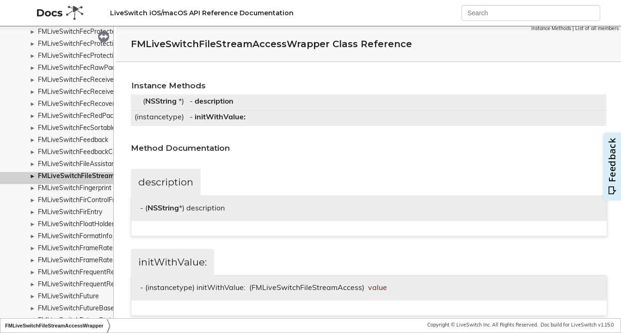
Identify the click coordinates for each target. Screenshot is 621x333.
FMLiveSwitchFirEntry (70, 212)
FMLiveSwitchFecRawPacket (81, 68)
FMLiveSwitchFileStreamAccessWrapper (101, 176)
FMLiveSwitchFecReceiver (77, 92)
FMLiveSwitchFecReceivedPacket (88, 80)
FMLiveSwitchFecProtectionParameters (96, 56)
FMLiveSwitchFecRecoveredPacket (90, 104)
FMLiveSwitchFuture (68, 296)
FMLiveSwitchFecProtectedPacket (89, 32)
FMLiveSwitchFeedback (73, 140)
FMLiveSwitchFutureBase (76, 308)
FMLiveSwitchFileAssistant (77, 164)
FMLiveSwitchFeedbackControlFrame (93, 152)
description (214, 101)
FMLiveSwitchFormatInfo (75, 236)
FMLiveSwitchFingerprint (74, 188)
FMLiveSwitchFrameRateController (90, 248)
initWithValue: (220, 117)
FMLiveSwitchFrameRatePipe (82, 260)
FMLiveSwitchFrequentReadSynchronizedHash (108, 272)
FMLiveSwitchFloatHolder (76, 224)
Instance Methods (551, 28)
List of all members (597, 28)
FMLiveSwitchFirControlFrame (83, 200)
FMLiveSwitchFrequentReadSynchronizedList (105, 284)
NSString (161, 101)
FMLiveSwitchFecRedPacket (80, 116)
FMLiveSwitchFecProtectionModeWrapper (101, 44)
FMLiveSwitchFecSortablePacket (87, 128)
